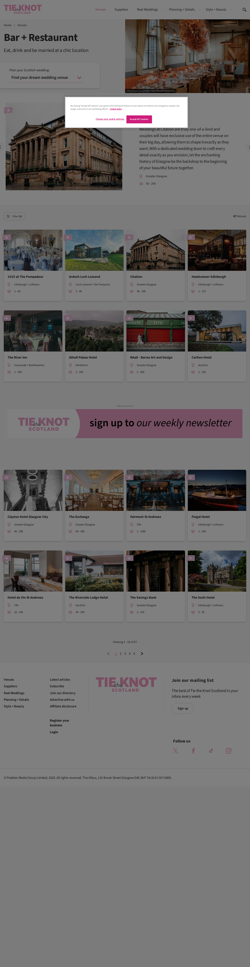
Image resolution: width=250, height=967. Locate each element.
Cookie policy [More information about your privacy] (116, 109)
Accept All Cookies (139, 119)
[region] (126, 112)
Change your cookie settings (110, 119)
